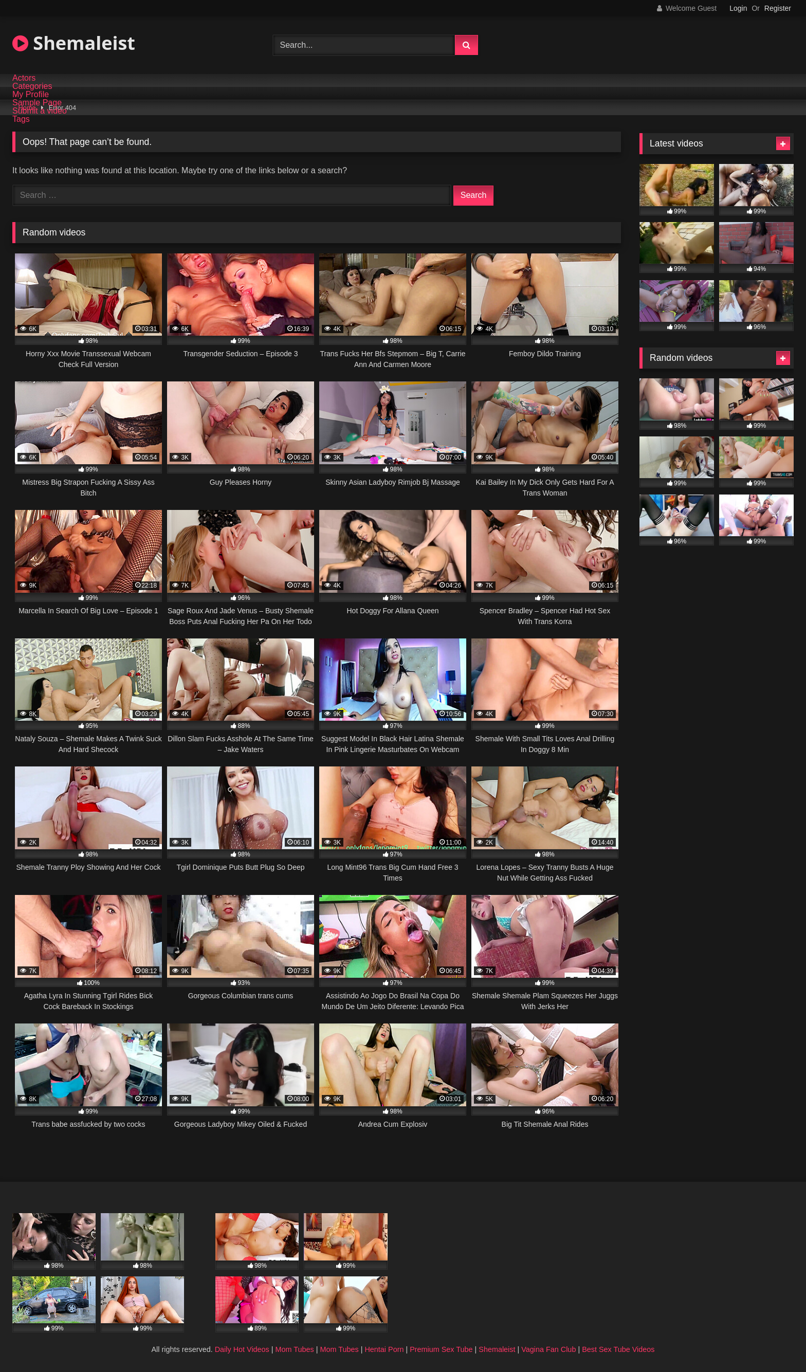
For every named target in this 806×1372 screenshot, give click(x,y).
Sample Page (37, 103)
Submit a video (39, 111)
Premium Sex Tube (441, 1349)
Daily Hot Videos (242, 1349)
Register (777, 8)
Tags (21, 119)
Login (738, 8)
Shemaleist (73, 43)
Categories (32, 86)
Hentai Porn (384, 1349)
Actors (23, 78)
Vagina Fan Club (548, 1349)
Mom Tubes (295, 1349)
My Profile (30, 94)
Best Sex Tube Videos (618, 1349)
